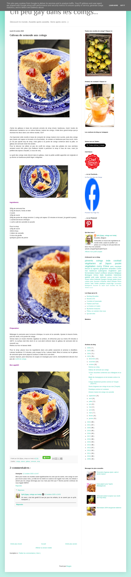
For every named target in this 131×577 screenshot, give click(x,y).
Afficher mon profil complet (93, 252)
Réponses (21, 490)
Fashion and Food (92, 304)
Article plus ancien (71, 544)
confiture (104, 273)
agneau (96, 269)
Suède (96, 283)
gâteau (28, 461)
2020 (89, 428)
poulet (118, 263)
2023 (89, 356)
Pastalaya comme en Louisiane (99, 389)
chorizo (87, 283)
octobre (91, 364)
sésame (111, 273)
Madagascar (89, 285)
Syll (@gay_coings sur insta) (31, 494)
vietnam (103, 277)
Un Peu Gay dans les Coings (93, 177)
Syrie (108, 285)
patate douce (117, 279)
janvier (91, 418)
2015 (89, 442)
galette (88, 277)
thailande (97, 279)
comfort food (117, 277)
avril (90, 410)
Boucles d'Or (91, 299)
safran (92, 279)
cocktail (117, 260)
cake (97, 277)
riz (92, 269)
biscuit (88, 269)
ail (102, 263)
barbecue (93, 271)
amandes (113, 269)
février (91, 416)
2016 (89, 439)
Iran (87, 271)
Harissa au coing (94, 367)
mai (90, 407)
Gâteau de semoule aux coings (99, 370)
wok (93, 277)
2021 (89, 425)
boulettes (109, 275)
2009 (89, 459)
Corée (119, 269)
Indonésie (117, 275)
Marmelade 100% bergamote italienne (109, 508)
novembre (92, 362)
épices (23, 461)
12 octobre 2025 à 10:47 (31, 474)
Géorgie (110, 279)
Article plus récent (16, 544)
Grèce (97, 275)
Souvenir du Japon (99, 285)
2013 (89, 447)
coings (18, 461)
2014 (89, 445)
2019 (89, 430)
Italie (102, 275)
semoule (33, 461)
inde (110, 260)
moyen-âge (110, 283)
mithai (109, 281)
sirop (38, 461)
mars (91, 413)
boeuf (97, 273)
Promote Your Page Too (92, 212)
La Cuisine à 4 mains (93, 306)
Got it (122, 5)
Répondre (19, 486)
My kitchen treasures (93, 309)
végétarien (92, 263)
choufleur (113, 285)
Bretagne (89, 275)
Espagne (104, 279)
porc (112, 266)
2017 (89, 436)
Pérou (119, 281)
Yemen (87, 287)
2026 (89, 348)
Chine (106, 266)
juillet (91, 401)
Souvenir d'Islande (100, 281)
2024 (89, 353)
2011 (89, 453)
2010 (89, 456)
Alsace (87, 279)
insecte (91, 287)
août (90, 398)
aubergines (103, 271)
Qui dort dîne (91, 314)
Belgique (118, 273)
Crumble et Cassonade (94, 301)
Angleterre (113, 271)
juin (90, 404)
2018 (89, 433)
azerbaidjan (118, 283)
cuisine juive (89, 281)
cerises (110, 277)
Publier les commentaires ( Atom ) (30, 553)
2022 (89, 422)
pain (119, 271)
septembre (92, 396)
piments (90, 260)
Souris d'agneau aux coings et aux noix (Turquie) (104, 386)
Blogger (68, 566)
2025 (89, 350)
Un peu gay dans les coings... (54, 12)
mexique (118, 266)
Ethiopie (114, 281)
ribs (117, 285)
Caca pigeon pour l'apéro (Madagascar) (105, 485)
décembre (92, 359)
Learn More (113, 5)
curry (100, 266)
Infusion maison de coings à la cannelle (101, 392)
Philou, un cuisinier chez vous (96, 311)
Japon (110, 263)
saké (92, 283)
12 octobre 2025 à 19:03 (53, 494)
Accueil (43, 544)
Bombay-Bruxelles (92, 296)
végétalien (91, 266)
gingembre (104, 269)
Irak (120, 285)
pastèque (102, 283)
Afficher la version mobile (44, 548)
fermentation (90, 273)
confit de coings (20, 359)
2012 (89, 450)
